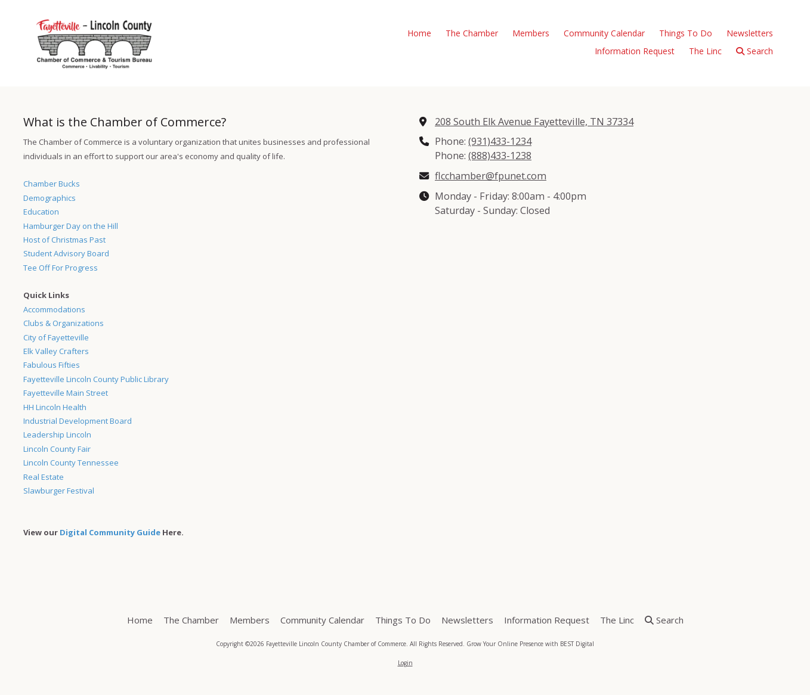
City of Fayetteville (56, 337)
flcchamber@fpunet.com (490, 175)
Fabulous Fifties (51, 364)
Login (405, 663)
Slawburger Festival (58, 490)
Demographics (49, 198)
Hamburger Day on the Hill (70, 226)
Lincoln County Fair (57, 448)
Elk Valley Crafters (56, 351)
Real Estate (43, 476)
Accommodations (54, 309)
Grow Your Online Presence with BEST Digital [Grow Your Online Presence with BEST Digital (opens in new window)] (530, 644)
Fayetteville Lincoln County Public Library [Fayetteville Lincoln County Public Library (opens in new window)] (96, 379)
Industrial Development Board (77, 420)
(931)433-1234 (499, 141)
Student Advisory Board (66, 253)
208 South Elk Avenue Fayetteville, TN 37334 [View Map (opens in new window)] (534, 121)
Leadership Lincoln (57, 434)
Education (41, 211)
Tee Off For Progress (60, 267)
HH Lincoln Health (54, 407)
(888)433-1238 (499, 155)
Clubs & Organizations (63, 323)
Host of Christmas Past (64, 239)
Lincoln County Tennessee (71, 462)
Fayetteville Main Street (65, 392)
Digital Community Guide (110, 532)
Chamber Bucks (51, 183)
